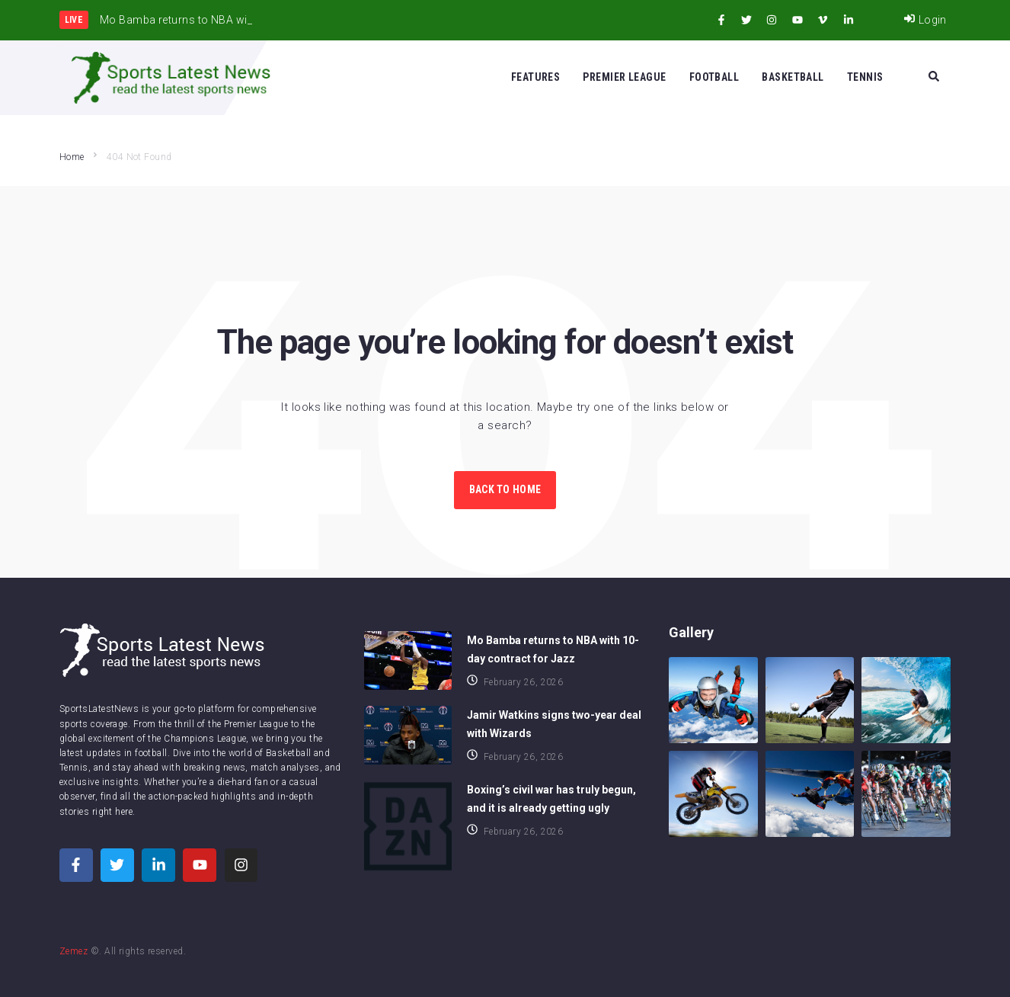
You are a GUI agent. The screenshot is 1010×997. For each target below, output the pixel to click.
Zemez (73, 951)
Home (72, 157)
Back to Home (505, 489)
